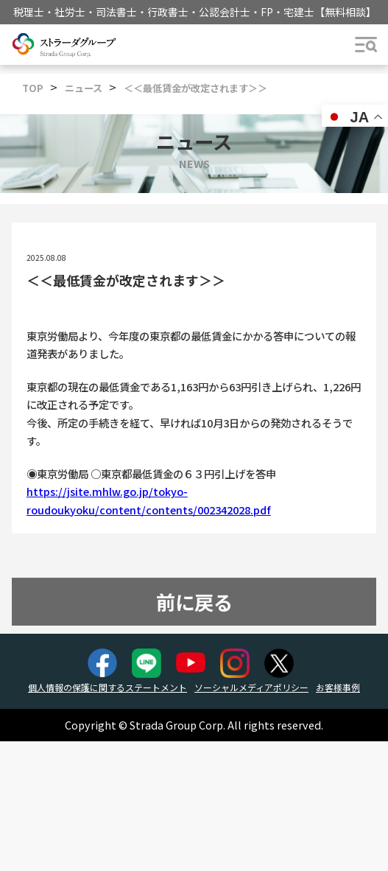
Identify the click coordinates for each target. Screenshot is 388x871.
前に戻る (194, 601)
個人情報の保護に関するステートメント (107, 687)
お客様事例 (338, 687)
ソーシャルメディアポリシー (251, 687)
